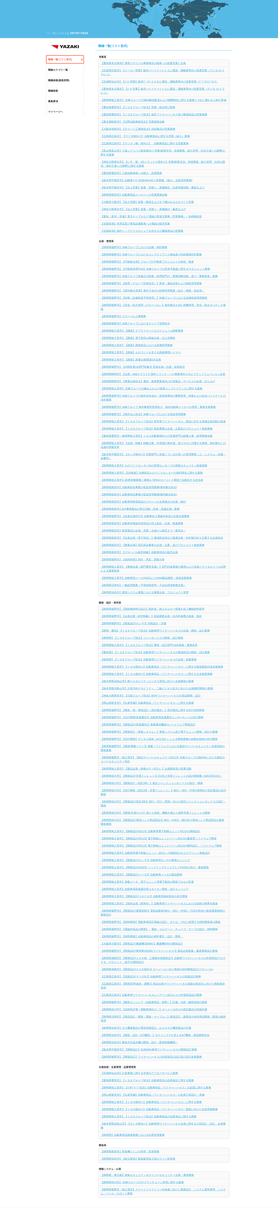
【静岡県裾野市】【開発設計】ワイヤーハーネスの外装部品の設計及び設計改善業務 (151, 1056)
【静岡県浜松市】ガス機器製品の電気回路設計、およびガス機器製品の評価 (146, 1027)
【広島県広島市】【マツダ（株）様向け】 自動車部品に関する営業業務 (145, 143)
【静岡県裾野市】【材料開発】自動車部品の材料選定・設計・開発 (142, 936)
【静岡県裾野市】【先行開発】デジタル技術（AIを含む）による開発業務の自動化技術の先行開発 (159, 739)
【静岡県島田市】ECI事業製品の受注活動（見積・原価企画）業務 (140, 508)
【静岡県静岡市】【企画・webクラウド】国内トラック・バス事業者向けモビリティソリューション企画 (163, 374)
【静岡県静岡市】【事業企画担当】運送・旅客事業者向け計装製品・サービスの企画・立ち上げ (158, 381)
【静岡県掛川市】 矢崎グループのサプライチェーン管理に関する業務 (142, 1182)
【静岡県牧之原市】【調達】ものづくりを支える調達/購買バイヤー (141, 352)
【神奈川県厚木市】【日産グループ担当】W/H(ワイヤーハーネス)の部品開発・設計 (151, 695)
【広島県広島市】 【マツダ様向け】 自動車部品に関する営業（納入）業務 (145, 136)
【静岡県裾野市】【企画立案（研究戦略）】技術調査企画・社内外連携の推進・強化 (151, 616)
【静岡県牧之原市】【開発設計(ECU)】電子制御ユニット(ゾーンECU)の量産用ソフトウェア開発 (159, 838)
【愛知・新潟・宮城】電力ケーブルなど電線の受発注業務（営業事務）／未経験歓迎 (151, 216)
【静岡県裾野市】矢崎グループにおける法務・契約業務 (134, 247)
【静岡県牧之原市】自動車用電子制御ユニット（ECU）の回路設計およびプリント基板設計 (155, 852)
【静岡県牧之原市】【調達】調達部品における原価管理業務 (137, 345)
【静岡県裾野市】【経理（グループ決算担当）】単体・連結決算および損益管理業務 (151, 283)
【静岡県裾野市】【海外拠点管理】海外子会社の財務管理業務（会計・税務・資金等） (152, 290)
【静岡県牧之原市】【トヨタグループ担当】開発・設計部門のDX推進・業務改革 (149, 645)
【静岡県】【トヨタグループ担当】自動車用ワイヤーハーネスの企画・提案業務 (148, 659)
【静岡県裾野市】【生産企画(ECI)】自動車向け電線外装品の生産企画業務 (145, 516)
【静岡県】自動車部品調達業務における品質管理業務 (133, 1134)
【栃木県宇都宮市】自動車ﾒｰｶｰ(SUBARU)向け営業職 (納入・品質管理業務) (146, 180)
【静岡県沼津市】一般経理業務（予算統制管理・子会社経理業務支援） (143, 585)
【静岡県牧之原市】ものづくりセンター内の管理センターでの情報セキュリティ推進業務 (154, 465)
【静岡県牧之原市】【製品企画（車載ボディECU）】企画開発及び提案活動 (146, 768)
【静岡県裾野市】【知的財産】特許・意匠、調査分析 (133, 559)
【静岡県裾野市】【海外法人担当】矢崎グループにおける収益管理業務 (143, 414)
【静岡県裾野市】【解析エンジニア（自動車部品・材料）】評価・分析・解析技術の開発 (154, 1002)
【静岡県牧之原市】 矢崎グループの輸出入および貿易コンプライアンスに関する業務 (152, 388)
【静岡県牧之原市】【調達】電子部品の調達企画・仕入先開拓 (138, 337)
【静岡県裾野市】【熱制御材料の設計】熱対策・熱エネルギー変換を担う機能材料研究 (152, 608)
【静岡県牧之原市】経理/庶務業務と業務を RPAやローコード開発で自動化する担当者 (152, 479)
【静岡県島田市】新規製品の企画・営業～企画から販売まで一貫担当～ (143, 530)
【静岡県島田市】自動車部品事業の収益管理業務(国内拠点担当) (139, 494)
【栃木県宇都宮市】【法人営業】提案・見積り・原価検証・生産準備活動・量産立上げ (152, 187)
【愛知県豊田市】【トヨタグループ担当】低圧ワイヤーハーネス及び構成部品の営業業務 (154, 114)
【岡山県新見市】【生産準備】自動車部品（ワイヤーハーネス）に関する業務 (147, 702)
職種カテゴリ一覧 (58, 69)
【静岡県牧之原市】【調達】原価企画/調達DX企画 (131, 359)
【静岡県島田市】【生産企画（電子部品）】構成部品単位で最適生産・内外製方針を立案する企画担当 (162, 537)
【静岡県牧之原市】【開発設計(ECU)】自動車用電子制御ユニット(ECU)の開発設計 (151, 831)
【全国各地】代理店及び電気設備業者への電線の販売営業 (135, 223)
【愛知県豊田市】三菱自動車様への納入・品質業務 (131, 173)
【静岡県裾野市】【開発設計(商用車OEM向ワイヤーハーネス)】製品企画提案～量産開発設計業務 (159, 950)
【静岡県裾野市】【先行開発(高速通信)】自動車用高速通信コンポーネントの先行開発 (152, 717)
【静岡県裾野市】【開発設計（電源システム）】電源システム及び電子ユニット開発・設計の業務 (159, 731)
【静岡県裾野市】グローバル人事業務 (123, 316)
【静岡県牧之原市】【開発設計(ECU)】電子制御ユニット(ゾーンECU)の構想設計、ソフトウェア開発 (161, 845)
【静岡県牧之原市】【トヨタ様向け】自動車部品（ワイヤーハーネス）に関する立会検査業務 (156, 673)
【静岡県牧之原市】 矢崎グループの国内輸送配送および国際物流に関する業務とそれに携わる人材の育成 (164, 100)
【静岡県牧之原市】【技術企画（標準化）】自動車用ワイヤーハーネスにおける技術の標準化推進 (159, 903)
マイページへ (55, 111)
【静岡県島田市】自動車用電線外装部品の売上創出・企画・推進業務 (142, 523)
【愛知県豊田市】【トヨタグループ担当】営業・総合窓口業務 (138, 107)
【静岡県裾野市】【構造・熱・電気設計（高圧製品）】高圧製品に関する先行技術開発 (152, 710)
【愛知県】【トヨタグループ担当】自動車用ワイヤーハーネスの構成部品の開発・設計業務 (155, 652)
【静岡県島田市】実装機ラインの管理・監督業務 (130, 1151)
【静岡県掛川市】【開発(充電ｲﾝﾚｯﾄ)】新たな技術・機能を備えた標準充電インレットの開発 (155, 812)
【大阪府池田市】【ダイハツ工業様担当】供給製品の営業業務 (138, 128)
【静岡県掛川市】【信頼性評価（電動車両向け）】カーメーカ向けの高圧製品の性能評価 (154, 1009)
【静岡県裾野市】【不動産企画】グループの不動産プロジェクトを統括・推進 (147, 261)
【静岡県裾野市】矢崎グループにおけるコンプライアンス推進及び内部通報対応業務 (151, 254)
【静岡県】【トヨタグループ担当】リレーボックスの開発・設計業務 (142, 637)
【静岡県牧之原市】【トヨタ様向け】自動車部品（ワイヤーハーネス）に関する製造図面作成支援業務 (162, 666)
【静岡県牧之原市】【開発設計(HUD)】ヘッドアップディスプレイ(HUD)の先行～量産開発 (155, 867)
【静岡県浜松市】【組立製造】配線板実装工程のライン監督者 (138, 1158)
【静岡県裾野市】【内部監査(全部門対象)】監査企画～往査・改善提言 (143, 366)
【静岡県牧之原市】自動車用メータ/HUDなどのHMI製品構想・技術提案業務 (146, 577)
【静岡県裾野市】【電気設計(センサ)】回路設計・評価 (133, 623)
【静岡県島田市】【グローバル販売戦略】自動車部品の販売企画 (139, 552)
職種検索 (53, 90)
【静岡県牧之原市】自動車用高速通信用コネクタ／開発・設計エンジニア (145, 889)
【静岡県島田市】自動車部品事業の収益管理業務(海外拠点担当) (139, 487)
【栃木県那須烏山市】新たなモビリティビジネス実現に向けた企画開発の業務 (147, 681)
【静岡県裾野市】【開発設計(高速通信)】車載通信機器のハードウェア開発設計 (148, 724)
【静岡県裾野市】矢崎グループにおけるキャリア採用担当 (135, 323)
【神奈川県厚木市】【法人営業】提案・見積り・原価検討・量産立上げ (143, 209)
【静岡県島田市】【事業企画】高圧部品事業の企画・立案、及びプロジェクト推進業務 (152, 545)
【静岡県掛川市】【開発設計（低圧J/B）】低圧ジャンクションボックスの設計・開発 (152, 783)
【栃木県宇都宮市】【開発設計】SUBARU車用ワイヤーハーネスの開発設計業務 (149, 1049)
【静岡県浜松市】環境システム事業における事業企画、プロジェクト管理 (145, 592)
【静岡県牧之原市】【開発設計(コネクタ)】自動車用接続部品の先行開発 (144, 896)
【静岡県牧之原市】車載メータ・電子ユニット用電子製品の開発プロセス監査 (147, 881)
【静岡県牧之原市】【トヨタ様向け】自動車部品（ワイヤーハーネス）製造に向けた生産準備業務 (159, 1109)
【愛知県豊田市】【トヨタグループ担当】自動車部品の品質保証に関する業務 (147, 1080)
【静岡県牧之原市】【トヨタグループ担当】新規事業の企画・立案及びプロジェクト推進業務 (156, 428)
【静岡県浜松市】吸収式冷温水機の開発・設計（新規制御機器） (139, 1042)
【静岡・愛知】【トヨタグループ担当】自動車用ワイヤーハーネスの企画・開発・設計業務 (155, 630)
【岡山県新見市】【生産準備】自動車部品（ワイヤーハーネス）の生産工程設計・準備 (152, 1094)
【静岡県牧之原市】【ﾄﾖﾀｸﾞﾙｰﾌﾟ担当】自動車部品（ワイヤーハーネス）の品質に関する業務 (156, 1087)
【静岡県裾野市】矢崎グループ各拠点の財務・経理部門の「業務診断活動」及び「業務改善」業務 (159, 276)
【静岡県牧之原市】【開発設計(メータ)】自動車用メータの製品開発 (141, 874)
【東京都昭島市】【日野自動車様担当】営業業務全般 (133, 121)
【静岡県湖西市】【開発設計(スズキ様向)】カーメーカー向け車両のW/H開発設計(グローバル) (157, 969)
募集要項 (53, 101)
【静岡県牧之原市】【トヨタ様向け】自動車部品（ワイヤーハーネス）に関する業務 (151, 1102)
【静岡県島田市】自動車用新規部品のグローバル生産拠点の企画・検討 (143, 501)
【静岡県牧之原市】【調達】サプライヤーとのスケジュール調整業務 (142, 330)
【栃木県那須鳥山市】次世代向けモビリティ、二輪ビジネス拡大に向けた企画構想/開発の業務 (157, 688)
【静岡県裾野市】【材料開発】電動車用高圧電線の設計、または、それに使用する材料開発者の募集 (160, 921)
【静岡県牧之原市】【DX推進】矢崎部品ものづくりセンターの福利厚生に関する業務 (152, 472)
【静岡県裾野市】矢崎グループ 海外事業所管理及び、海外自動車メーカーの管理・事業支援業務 (158, 406)
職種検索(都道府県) (59, 80)
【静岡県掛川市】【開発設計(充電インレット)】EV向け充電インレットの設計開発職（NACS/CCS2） (161, 775)
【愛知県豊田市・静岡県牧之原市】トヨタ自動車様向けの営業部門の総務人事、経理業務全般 (156, 435)
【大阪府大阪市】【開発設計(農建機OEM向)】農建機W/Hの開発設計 (142, 943)
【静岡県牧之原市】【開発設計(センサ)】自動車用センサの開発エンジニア (145, 860)
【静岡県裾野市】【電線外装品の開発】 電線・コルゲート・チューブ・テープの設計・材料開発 (159, 929)
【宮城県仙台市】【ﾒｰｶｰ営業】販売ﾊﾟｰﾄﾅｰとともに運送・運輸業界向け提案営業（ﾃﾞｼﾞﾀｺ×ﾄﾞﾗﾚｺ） (159, 81)
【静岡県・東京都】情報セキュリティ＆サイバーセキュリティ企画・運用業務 (147, 1175)
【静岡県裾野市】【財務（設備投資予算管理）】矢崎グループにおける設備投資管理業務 (154, 297)
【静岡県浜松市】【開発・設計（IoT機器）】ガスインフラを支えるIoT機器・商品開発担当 (155, 1035)
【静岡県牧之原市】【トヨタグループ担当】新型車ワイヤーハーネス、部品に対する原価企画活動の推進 (163, 421)
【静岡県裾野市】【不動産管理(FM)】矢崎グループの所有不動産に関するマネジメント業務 (155, 268)
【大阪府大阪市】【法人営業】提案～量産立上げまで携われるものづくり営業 (147, 201)
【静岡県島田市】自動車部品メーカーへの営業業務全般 (134, 194)
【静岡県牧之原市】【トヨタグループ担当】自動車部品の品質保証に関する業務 (148, 1116)
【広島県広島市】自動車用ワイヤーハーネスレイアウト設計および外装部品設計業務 (151, 994)
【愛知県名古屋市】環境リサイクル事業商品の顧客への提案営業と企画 (143, 63)
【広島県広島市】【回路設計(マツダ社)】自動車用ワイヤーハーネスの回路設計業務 (151, 976)
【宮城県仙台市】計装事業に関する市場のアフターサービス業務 (139, 1073)
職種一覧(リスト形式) (60, 59)
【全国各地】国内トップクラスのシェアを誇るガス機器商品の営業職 (142, 230)
